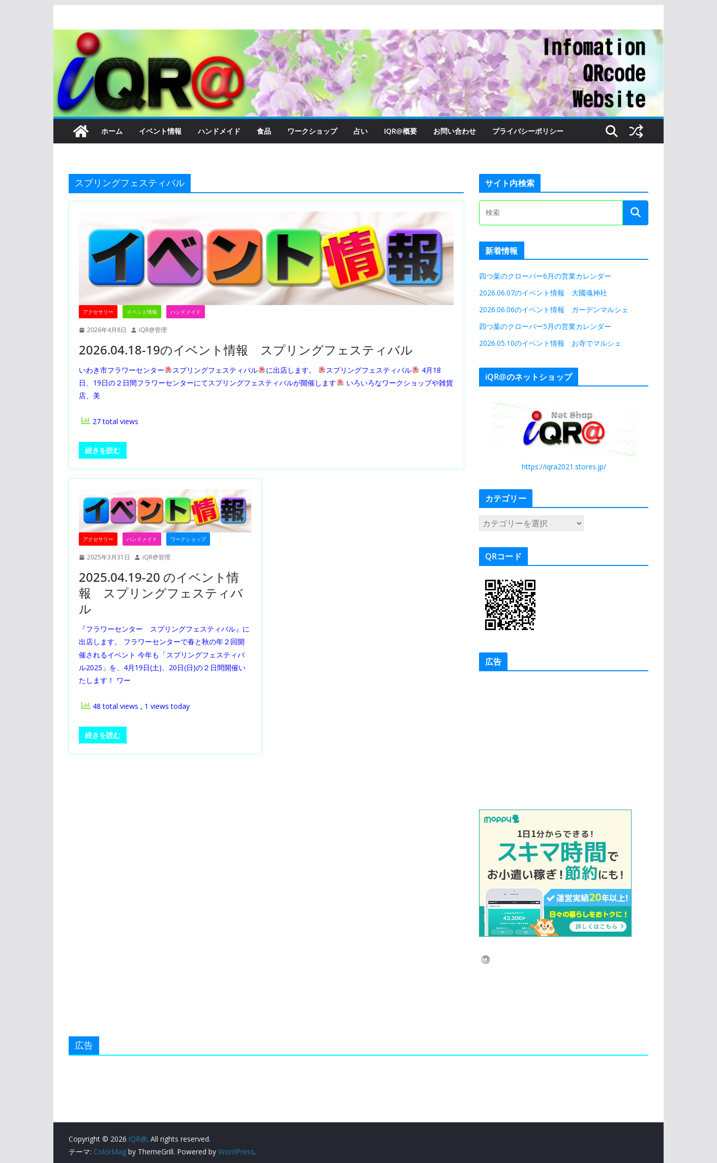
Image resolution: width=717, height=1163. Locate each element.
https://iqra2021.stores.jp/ (564, 466)
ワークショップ (312, 131)
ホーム (112, 131)
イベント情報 (160, 131)
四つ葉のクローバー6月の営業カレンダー (545, 276)
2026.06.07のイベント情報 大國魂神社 (543, 292)
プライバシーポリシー (527, 131)
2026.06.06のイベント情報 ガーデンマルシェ (557, 309)
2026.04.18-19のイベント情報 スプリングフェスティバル (246, 349)
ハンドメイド (219, 131)
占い (360, 131)
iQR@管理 (153, 329)
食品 (264, 131)
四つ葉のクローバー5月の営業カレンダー (545, 326)
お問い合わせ (454, 131)
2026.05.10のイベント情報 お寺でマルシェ (550, 343)
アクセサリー (98, 311)
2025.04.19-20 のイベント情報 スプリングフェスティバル (161, 593)
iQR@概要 (400, 131)
